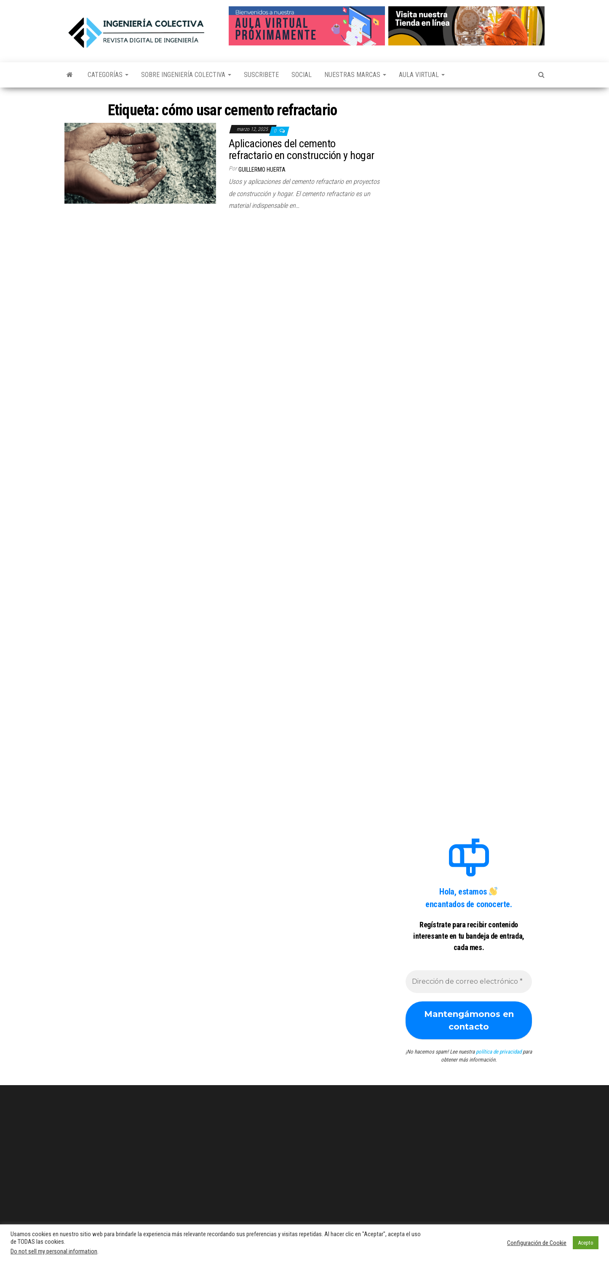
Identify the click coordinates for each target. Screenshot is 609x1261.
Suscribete (261, 75)
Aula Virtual (422, 75)
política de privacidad (498, 1052)
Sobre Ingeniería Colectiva (186, 75)
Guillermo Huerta (262, 169)
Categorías (108, 75)
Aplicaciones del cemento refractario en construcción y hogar (301, 149)
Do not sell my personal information (54, 1251)
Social (301, 75)
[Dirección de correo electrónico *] (469, 981)
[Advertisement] (469, 153)
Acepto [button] (585, 1243)
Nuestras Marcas (355, 75)
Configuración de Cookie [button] (536, 1243)
